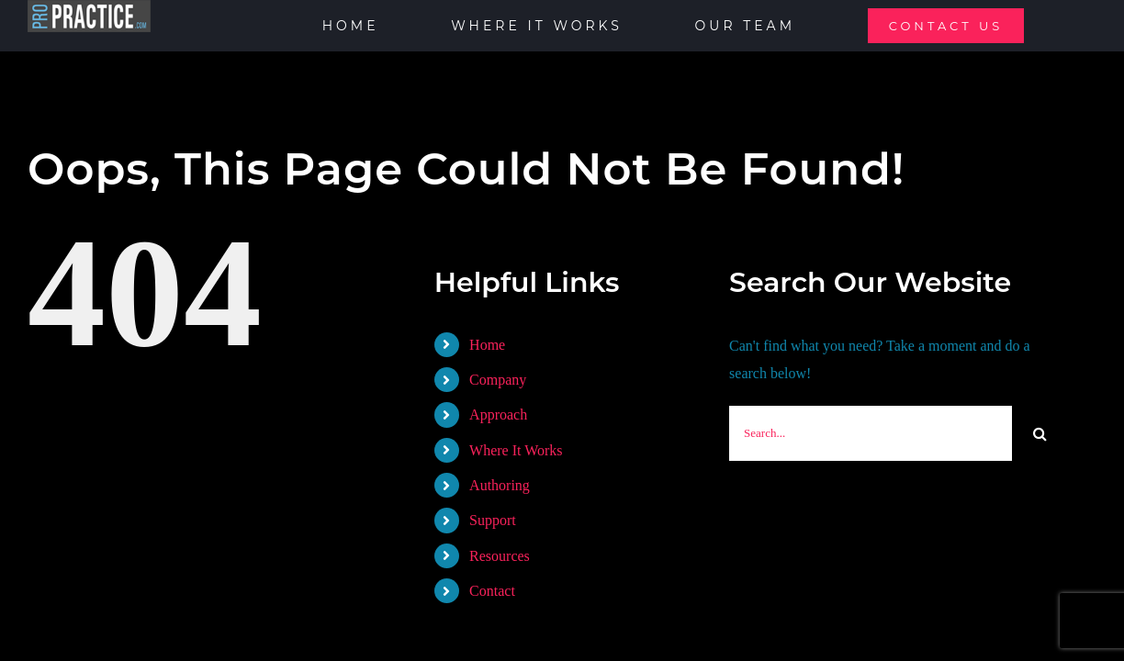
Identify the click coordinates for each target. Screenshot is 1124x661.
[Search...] (870, 433)
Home (487, 345)
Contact (492, 591)
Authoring (499, 485)
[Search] (1039, 433)
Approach (498, 414)
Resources (499, 556)
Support (492, 520)
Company (497, 379)
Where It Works (516, 450)
